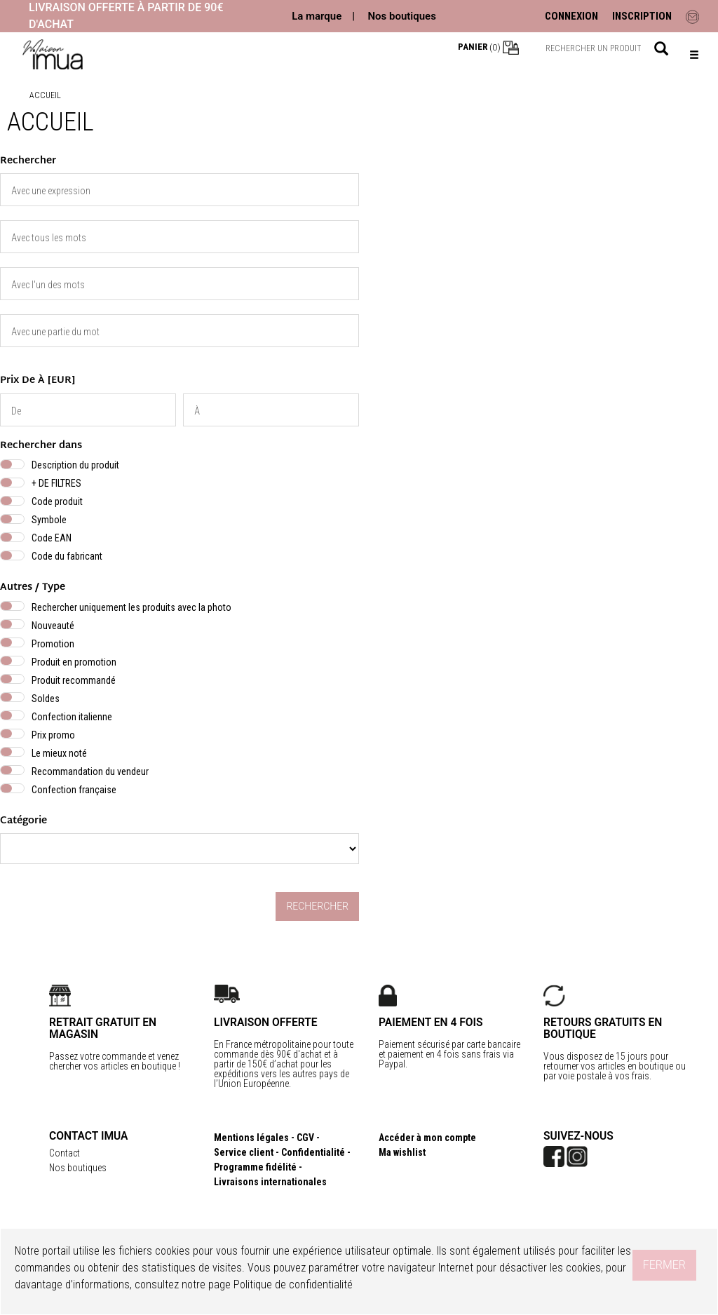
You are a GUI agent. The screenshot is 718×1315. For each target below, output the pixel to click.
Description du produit (75, 465)
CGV (305, 1137)
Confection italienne (72, 716)
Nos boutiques (401, 16)
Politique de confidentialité (293, 1284)
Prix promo (53, 735)
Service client (243, 1152)
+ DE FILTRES (56, 483)
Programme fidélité (255, 1167)
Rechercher (317, 906)
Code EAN (52, 538)
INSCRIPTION (642, 16)
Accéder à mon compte (427, 1137)
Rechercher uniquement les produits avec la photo (131, 607)
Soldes (46, 698)
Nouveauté (53, 625)
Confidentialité (313, 1152)
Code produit (57, 501)
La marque (316, 16)
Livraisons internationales (270, 1181)
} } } (179, 848)
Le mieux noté (59, 753)
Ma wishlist (402, 1152)
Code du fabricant (67, 556)
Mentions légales (251, 1137)
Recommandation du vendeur (90, 771)
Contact (64, 1153)
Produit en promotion (74, 662)
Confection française (74, 789)
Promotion (53, 643)
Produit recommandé (74, 680)
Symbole (49, 519)
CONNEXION (571, 16)
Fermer (664, 1265)
